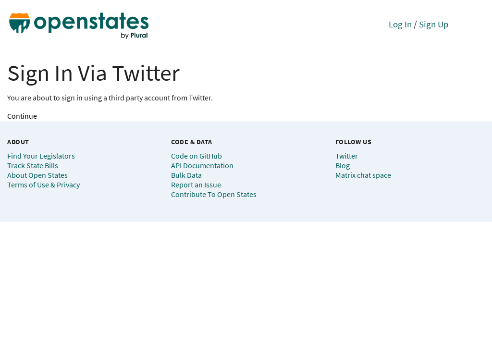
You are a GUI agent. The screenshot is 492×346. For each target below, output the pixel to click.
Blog (342, 165)
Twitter (346, 156)
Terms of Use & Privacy (43, 184)
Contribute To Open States (214, 194)
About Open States (37, 175)
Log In (400, 24)
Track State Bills (32, 165)
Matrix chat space (363, 175)
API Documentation (202, 165)
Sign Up (434, 24)
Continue (22, 116)
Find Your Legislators (41, 156)
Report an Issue (196, 184)
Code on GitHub (196, 156)
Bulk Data (186, 175)
